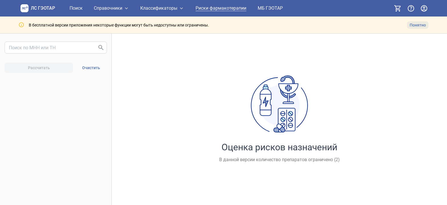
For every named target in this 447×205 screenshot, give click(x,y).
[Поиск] (76, 8)
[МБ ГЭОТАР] (270, 8)
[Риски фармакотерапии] (221, 8)
